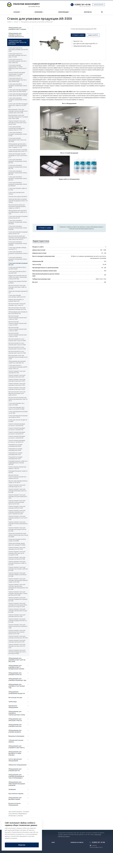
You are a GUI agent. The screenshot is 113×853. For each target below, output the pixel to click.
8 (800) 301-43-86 (83, 4)
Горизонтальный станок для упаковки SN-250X (16, 371)
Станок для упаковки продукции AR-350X (18, 264)
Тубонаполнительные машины (15, 741)
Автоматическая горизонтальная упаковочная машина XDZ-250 (17, 476)
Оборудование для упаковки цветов (14, 769)
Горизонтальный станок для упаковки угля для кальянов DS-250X (17, 496)
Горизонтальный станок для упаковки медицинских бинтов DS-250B (17, 620)
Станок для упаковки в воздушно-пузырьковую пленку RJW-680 (17, 228)
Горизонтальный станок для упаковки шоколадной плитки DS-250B (17, 529)
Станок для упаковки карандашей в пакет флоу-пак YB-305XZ (17, 140)
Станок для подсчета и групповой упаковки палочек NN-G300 (18, 49)
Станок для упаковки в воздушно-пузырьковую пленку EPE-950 (17, 161)
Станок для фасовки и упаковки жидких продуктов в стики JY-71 (17, 150)
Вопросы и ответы (77, 842)
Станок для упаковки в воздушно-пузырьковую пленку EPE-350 (17, 178)
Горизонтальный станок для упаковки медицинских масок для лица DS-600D (17, 652)
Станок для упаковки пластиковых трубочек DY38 (16, 296)
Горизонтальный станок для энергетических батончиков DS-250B (17, 626)
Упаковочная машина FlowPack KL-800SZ (17, 282)
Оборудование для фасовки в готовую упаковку (14, 753)
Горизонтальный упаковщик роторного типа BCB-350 (16, 433)
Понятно (21, 845)
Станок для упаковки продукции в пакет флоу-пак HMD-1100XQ (18, 94)
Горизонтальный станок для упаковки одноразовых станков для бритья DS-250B (17, 593)
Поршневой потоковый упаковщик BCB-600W (15, 445)
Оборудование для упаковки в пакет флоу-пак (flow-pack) (17, 42)
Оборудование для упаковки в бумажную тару (17, 679)
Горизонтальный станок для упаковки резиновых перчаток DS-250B (17, 490)
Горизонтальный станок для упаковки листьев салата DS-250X (16, 646)
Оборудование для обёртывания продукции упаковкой (16, 783)
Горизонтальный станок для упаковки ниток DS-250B (16, 548)
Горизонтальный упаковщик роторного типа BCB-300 (16, 437)
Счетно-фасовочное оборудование (15, 759)
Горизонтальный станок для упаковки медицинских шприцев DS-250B (17, 599)
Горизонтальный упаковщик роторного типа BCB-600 (16, 424)
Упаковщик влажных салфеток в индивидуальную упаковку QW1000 (17, 462)
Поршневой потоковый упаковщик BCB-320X (15, 453)
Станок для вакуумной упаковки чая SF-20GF (17, 412)
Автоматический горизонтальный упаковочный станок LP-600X (17, 323)
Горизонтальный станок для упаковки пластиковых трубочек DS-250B (18, 569)
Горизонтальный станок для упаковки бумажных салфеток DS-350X (17, 563)
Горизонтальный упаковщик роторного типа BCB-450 (16, 428)
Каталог (17, 12)
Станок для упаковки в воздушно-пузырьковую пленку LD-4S (17, 99)
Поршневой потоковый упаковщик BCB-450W (15, 449)
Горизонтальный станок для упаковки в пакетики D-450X (16, 380)
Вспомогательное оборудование (14, 804)
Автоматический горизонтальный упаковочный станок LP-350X (17, 335)
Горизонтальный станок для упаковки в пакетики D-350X (16, 384)
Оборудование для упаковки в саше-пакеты (16, 746)
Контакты (88, 12)
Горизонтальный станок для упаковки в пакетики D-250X (16, 388)
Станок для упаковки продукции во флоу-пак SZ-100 (18, 217)
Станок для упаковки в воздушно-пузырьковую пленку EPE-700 (17, 167)
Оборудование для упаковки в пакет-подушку (17, 28)
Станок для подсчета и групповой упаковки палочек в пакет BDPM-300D (17, 80)
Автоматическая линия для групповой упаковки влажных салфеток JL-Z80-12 (17, 206)
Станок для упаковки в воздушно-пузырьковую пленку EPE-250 (17, 259)
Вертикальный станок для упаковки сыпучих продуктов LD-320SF (18, 357)
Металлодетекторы (15, 697)
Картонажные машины (15, 793)
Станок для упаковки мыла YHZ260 (16, 193)
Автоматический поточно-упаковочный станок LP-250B (17, 352)
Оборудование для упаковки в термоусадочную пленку (16, 713)
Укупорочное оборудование (13, 706)
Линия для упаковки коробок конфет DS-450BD (17, 540)
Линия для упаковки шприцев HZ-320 (18, 292)
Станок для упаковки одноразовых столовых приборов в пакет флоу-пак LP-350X (17, 67)
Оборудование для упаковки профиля (14, 731)
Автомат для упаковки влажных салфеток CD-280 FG (17, 481)
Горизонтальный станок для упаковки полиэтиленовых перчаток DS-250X (16, 502)
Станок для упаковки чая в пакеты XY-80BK (16, 404)
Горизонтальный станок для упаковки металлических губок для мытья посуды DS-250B (17, 605)
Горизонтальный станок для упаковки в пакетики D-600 (16, 376)
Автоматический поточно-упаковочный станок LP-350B (17, 348)
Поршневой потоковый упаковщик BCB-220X (15, 457)
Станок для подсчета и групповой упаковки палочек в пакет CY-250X (17, 55)
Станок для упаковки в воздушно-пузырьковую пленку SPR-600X (17, 222)
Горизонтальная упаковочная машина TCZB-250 (17, 467)
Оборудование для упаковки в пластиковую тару (16, 686)
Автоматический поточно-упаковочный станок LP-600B (17, 339)
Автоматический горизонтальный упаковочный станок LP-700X (17, 317)
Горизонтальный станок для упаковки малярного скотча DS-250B (17, 518)
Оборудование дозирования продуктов (16, 692)
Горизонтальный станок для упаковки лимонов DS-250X (16, 641)
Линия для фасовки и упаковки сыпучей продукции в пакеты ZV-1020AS (18, 200)
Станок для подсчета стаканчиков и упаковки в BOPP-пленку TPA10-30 (17, 367)
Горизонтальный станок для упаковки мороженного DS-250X (18, 637)
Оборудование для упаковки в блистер (15, 673)
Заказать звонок (98, 4)
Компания (39, 12)
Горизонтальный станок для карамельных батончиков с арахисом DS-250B (16, 632)
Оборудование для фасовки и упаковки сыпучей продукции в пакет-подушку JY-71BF (17, 145)
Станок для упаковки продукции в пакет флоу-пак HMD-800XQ (18, 90)
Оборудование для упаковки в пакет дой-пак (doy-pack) (16, 659)
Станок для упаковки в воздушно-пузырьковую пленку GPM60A (17, 243)
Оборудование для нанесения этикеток (15, 719)
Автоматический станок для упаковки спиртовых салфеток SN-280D (17, 287)
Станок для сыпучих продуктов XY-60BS (17, 420)
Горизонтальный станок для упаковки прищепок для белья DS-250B (17, 574)
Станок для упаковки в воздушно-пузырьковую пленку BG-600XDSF (17, 184)
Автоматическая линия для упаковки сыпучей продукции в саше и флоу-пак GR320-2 (17, 237)
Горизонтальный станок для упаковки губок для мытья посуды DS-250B (16, 553)
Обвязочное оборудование (17, 765)
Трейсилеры (12, 701)
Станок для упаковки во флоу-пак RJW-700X (17, 272)
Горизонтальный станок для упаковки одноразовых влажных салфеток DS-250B (18, 580)
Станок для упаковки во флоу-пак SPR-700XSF (17, 268)
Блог (53, 842)
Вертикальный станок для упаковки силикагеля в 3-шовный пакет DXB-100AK (18, 117)
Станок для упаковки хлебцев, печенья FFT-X (17, 248)
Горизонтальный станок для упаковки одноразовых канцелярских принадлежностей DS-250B (18, 587)
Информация (64, 12)
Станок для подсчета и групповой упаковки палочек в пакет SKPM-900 (17, 61)
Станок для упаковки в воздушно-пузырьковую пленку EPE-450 (17, 172)
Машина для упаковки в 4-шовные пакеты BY (16, 300)
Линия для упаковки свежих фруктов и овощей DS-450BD (16, 544)
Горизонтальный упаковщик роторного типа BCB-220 (16, 441)
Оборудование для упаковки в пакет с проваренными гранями (16, 667)
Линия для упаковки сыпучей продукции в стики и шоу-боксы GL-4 (17, 155)
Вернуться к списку (14, 823)
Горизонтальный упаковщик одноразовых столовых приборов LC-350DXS (16, 74)
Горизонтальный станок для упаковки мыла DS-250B (16, 615)
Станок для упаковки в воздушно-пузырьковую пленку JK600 (17, 85)
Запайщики (12, 789)
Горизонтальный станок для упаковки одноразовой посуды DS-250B (17, 610)
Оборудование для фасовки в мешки (14, 798)
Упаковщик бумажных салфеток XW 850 (17, 471)
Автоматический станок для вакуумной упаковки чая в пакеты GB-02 (16, 393)
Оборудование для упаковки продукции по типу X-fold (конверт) (16, 776)
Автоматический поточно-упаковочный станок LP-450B (17, 343)
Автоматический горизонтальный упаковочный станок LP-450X (17, 329)
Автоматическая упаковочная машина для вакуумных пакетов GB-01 (17, 399)
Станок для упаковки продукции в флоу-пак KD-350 (18, 232)
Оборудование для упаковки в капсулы (14, 725)
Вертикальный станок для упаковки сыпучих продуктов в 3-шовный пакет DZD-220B (18, 111)
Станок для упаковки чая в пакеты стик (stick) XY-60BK (16, 408)
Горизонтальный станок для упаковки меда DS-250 (16, 485)
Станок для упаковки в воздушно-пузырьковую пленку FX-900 (17, 134)
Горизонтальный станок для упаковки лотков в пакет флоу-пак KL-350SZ (17, 122)
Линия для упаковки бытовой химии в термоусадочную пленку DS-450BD (18, 535)
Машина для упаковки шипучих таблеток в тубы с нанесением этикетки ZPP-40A (17, 277)
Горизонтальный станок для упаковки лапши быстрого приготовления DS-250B (16, 512)
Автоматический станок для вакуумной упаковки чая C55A (17, 308)
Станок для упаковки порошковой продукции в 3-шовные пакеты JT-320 (16, 128)
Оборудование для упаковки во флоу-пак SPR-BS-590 (17, 312)
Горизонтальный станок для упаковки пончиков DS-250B (16, 558)
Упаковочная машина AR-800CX (17, 196)
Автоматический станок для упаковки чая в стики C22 (16, 304)
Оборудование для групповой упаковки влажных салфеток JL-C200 (17, 212)
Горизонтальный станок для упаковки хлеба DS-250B (16, 507)
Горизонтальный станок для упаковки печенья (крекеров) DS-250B (18, 523)
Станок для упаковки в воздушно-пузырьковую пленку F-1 (18, 253)
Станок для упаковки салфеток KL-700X (17, 189)
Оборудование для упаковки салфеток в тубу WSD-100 (17, 362)
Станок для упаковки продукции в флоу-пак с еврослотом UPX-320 (18, 105)
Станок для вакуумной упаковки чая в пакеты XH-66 (17, 416)
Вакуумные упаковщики (16, 736)
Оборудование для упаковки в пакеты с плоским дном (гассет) (16, 35)
